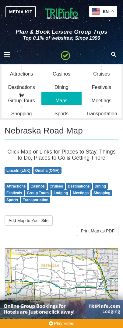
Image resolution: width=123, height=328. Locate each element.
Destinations (79, 186)
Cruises (56, 186)
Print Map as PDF (97, 230)
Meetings (81, 193)
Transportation (35, 200)
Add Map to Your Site (29, 220)
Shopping (101, 193)
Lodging (61, 193)
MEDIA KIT (20, 11)
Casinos (37, 186)
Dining (100, 186)
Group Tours (38, 193)
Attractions (16, 186)
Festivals (14, 193)
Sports (12, 200)
